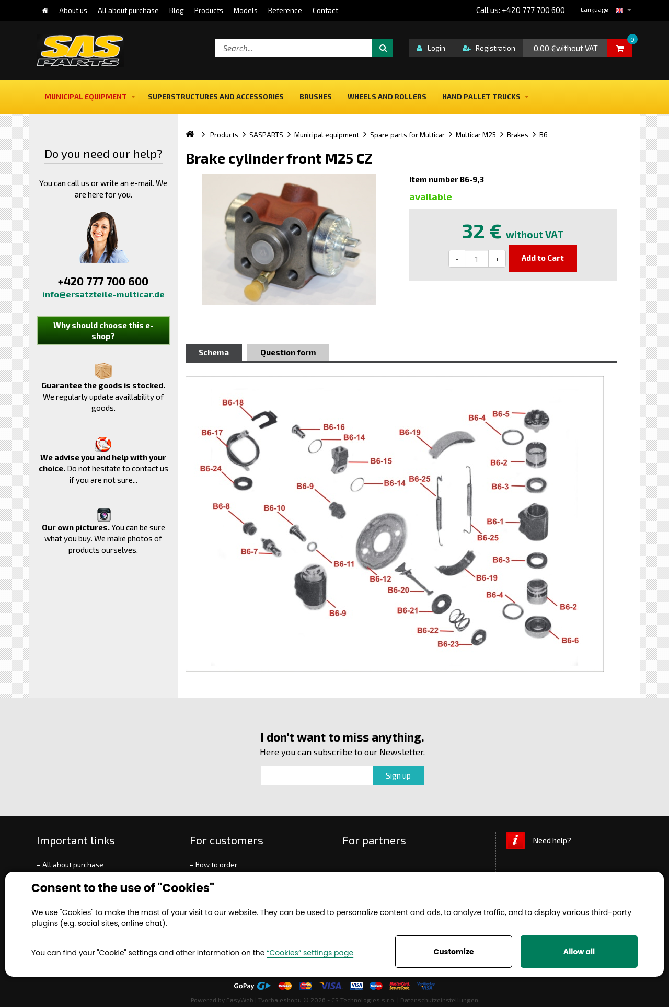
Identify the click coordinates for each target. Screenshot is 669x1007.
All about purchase (72, 865)
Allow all (579, 951)
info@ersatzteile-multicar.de (103, 294)
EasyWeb (239, 999)
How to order (216, 865)
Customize (453, 951)
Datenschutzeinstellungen (439, 999)
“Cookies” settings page (310, 952)
